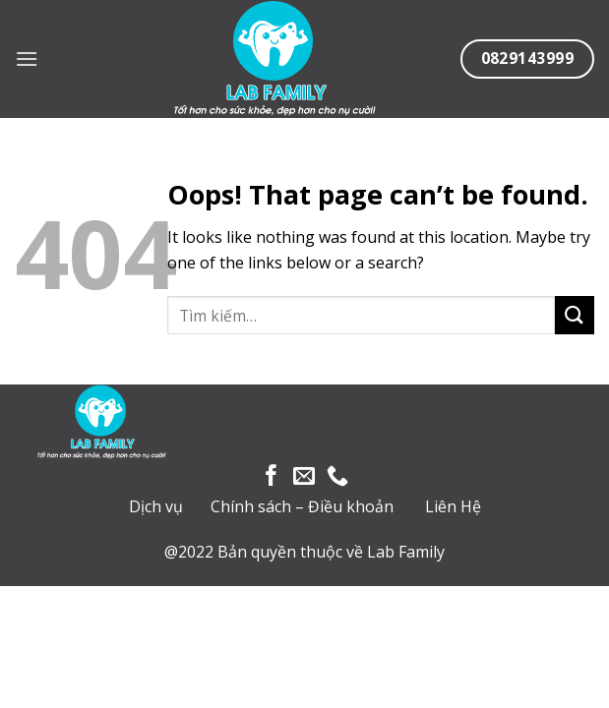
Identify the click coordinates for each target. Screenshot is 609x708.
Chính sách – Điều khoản (302, 506)
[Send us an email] (304, 477)
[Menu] (26, 58)
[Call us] (337, 477)
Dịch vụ (156, 506)
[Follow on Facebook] (271, 477)
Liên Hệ (453, 506)
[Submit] (574, 315)
